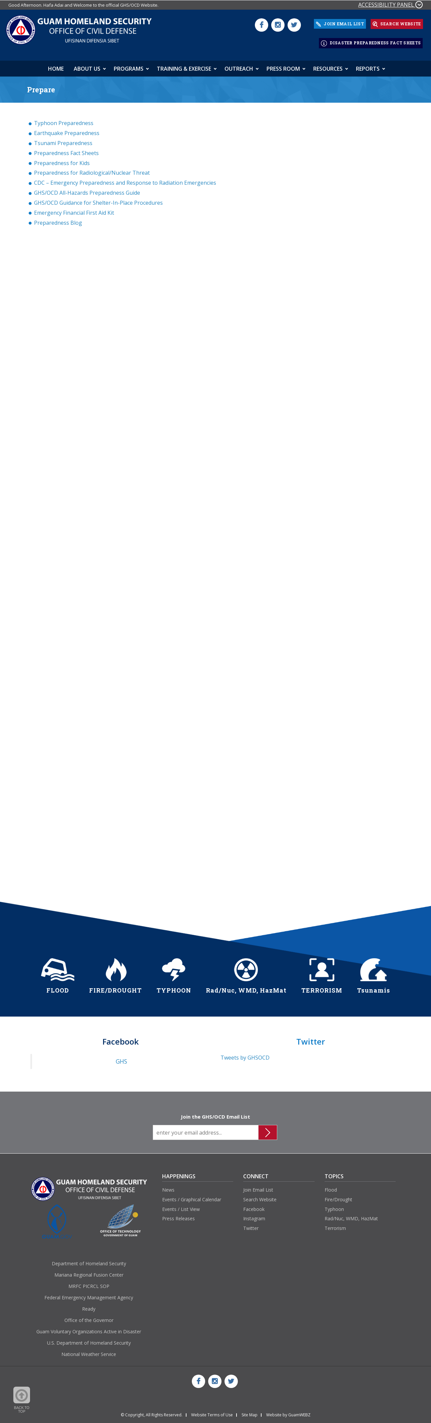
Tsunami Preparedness (63, 140)
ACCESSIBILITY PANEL (390, 4)
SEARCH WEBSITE (397, 23)
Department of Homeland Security (89, 1260)
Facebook (254, 1206)
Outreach (239, 65)
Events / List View (181, 1206)
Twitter (251, 1225)
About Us (87, 65)
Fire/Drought (338, 1196)
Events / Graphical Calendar (191, 1196)
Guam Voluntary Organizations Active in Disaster (88, 1328)
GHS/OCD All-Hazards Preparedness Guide (87, 189)
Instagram (254, 1216)
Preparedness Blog (58, 219)
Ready (88, 1306)
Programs (128, 65)
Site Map (250, 1412)
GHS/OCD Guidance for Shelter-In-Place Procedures (98, 199)
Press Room (283, 65)
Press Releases (178, 1216)
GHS (121, 1058)
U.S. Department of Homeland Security (89, 1340)
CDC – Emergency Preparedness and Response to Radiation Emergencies (125, 180)
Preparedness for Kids (62, 160)
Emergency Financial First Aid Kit (74, 209)
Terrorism (335, 1225)
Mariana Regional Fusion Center (88, 1272)
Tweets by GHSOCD (245, 1054)
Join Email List (258, 1187)
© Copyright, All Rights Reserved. (151, 1412)
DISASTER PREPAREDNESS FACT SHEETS (371, 41)
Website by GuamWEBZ (288, 1412)
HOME (56, 65)
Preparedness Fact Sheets (66, 150)
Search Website (260, 1196)
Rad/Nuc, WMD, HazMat (351, 1216)
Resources (328, 65)
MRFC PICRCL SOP (88, 1283)
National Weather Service (88, 1351)
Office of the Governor (88, 1317)
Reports (368, 65)
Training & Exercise (184, 65)
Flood (331, 1187)
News (168, 1187)
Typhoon (334, 1206)
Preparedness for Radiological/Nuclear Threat (92, 170)
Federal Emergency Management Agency (88, 1294)
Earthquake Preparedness (66, 130)
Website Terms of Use (212, 1412)
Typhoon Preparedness (63, 120)
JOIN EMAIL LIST (340, 23)
